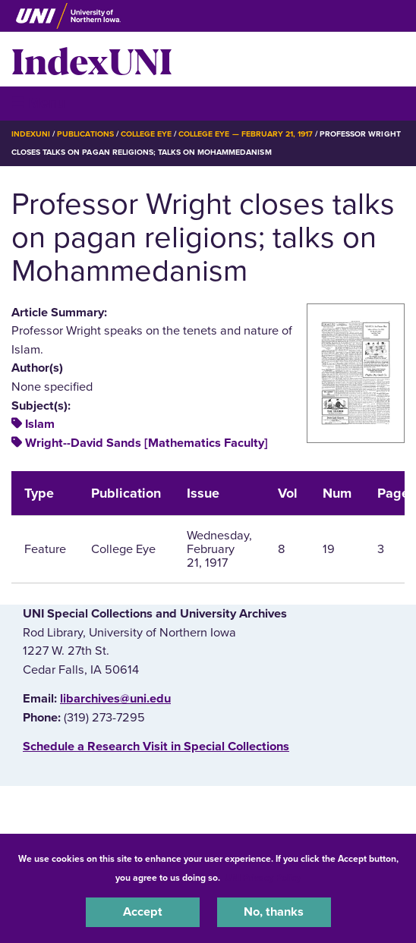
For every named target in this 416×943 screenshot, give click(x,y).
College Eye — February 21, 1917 (245, 134)
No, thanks (274, 911)
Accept (142, 911)
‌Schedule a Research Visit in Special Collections (156, 746)
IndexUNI (91, 59)
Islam (40, 424)
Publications (85, 134)
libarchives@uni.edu (115, 698)
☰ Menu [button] (38, 103)
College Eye (146, 134)
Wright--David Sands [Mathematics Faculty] (146, 443)
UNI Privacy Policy (263, 877)
